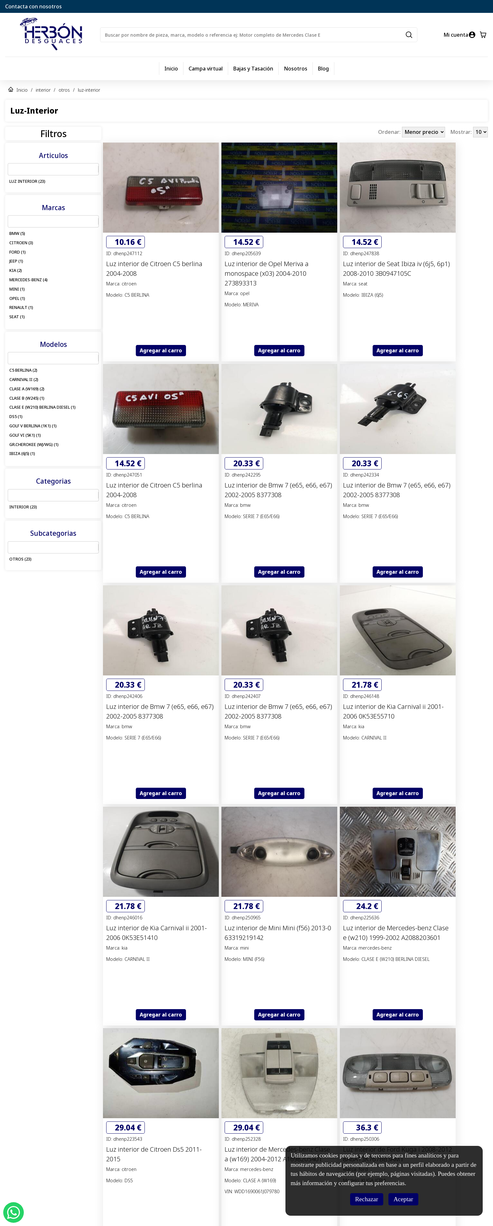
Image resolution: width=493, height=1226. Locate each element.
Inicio (171, 68)
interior (43, 90)
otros (64, 90)
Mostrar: (461, 131)
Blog (323, 68)
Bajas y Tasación (253, 68)
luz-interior (89, 90)
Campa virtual (206, 68)
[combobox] (12, 169)
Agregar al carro (161, 350)
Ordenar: (390, 131)
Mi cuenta (455, 34)
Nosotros (295, 68)
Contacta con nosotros (33, 6)
